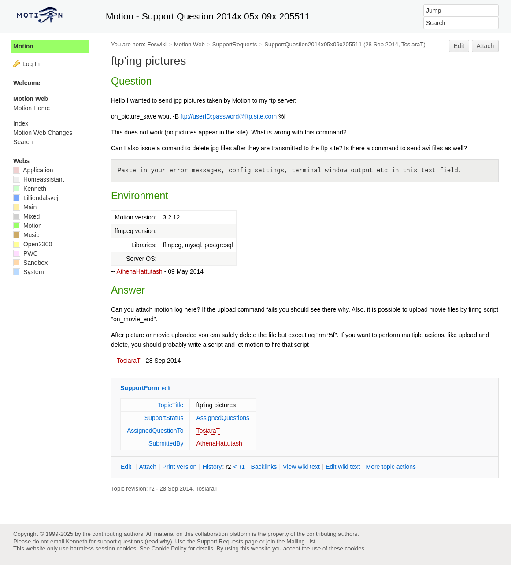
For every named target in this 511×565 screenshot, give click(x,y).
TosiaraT (128, 360)
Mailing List (300, 541)
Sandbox (30, 262)
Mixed (26, 216)
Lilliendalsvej (35, 197)
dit (127, 466)
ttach (147, 466)
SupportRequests (234, 44)
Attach (485, 45)
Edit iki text (343, 466)
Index (20, 123)
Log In (31, 63)
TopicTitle (171, 405)
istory (212, 466)
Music (26, 234)
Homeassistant (38, 179)
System (28, 271)
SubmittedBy (165, 443)
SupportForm (139, 387)
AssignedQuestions (222, 417)
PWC (25, 253)
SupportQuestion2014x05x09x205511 (313, 44)
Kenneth (29, 188)
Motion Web (189, 44)
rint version (180, 466)
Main (25, 207)
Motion (23, 46)
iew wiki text (301, 466)
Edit (459, 45)
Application (33, 170)
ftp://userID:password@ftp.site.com (229, 116)
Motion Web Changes (42, 132)
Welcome (26, 82)
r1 (242, 466)
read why (158, 541)
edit (166, 388)
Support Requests (220, 541)
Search (23, 141)
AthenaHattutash (139, 271)
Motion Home (31, 108)
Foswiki (157, 44)
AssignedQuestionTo (155, 430)
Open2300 (32, 244)
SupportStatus (164, 417)
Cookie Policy (169, 548)
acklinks (264, 466)
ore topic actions (391, 466)
